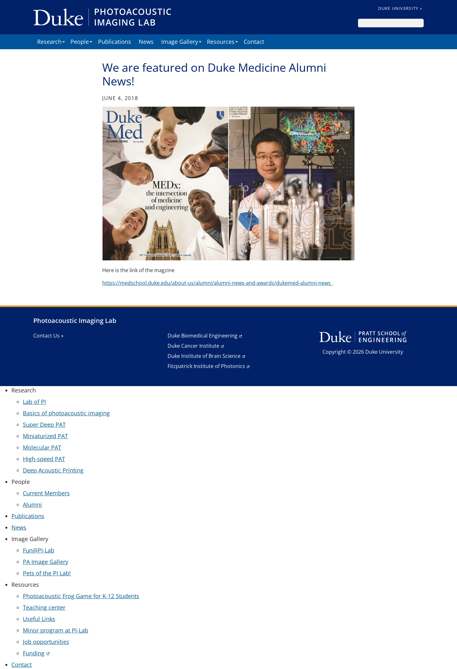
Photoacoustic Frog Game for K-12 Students (81, 596)
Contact (254, 41)
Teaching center (44, 607)
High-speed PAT (44, 459)
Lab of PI (34, 401)
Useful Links (39, 619)
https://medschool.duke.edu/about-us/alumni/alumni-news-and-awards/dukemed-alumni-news (217, 282)
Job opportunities (46, 642)
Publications (114, 41)
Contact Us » (48, 335)
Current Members (46, 493)
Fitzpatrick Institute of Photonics (206, 366)
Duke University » (400, 8)
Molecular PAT (42, 447)
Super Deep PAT (44, 424)
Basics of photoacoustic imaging (66, 413)
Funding (33, 653)
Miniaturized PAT (45, 436)
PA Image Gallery (45, 561)
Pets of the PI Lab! (47, 573)
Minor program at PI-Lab (55, 630)
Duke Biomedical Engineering (202, 335)
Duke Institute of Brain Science (204, 355)
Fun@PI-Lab (38, 550)
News (146, 41)
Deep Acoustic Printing (53, 470)
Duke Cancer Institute (193, 345)
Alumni (32, 504)
